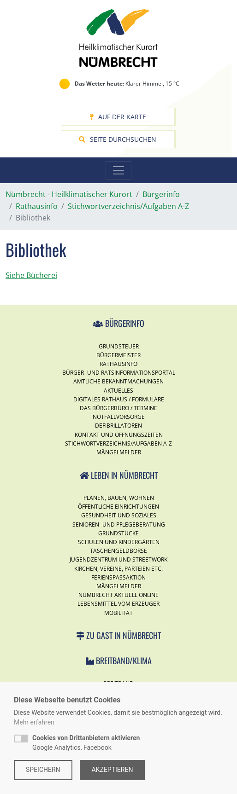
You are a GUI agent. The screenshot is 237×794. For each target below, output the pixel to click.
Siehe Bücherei (31, 275)
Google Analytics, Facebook (86, 742)
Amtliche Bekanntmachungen (118, 381)
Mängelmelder (118, 452)
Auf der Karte (117, 116)
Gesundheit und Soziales (118, 515)
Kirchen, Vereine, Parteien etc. (118, 569)
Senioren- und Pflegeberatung (118, 524)
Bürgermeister (118, 355)
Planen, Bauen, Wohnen (118, 498)
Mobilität (118, 613)
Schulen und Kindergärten (119, 542)
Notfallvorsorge (119, 417)
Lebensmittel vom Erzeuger (118, 604)
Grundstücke (118, 533)
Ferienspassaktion (118, 577)
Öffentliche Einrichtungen (118, 506)
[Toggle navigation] (118, 170)
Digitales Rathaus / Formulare (118, 399)
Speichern (43, 769)
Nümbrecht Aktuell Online (118, 595)
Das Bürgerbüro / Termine (118, 408)
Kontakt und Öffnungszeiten (119, 435)
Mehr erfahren (34, 722)
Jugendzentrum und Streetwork (118, 559)
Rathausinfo (118, 364)
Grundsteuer (119, 346)
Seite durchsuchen (117, 139)
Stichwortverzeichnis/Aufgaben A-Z (118, 443)
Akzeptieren (112, 769)
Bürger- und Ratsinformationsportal (118, 373)
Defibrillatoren (118, 425)
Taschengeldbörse (118, 551)
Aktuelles (118, 390)
